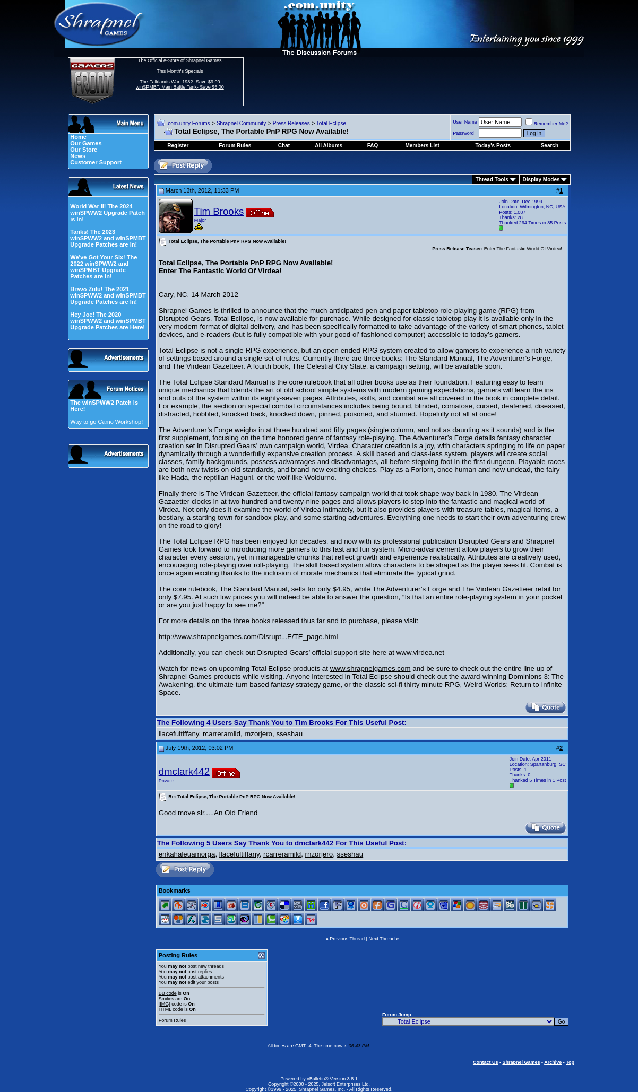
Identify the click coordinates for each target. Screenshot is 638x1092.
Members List (422, 145)
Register (177, 145)
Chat (284, 145)
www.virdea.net (420, 653)
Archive (553, 1062)
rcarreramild (221, 734)
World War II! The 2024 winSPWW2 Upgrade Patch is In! (107, 212)
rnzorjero (258, 734)
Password (463, 133)
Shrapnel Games (521, 1062)
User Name (465, 122)
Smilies (166, 998)
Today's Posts (493, 145)
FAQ (372, 145)
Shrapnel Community (241, 123)
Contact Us (485, 1062)
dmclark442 (184, 771)
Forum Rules (172, 1020)
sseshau (289, 734)
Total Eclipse (331, 123)
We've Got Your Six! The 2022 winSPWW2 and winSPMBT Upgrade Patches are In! (103, 266)
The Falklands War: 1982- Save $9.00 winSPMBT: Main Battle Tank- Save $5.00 (180, 84)
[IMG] (164, 1004)
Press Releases (291, 123)
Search (549, 145)
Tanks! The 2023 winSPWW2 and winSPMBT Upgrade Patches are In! (107, 238)
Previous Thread (347, 938)
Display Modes (541, 179)
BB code (168, 993)
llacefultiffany (179, 734)
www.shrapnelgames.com (370, 668)
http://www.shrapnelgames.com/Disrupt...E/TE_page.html (248, 637)
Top (570, 1062)
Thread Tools (492, 179)
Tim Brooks (219, 211)
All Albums (328, 145)
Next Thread (381, 938)
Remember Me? (546, 123)
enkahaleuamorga (187, 854)
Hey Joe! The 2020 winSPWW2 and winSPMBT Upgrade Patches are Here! (107, 320)
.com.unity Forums (188, 123)
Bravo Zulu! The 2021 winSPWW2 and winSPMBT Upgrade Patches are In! (107, 295)
